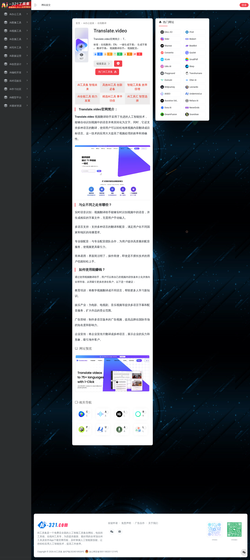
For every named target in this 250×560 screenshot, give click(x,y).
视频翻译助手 (117, 48)
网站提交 (46, 5)
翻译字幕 (101, 48)
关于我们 (153, 523)
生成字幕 (142, 44)
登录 (244, 5)
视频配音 (132, 48)
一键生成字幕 (126, 44)
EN (114, 44)
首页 (78, 23)
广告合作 (140, 523)
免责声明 (126, 523)
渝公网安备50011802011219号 (101, 551)
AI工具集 (58, 551)
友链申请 (113, 523)
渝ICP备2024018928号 (73, 551)
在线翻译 (101, 23)
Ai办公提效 (88, 23)
